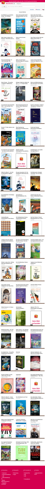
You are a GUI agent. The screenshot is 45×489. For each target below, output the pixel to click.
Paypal (14, 474)
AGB (2, 476)
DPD (24, 476)
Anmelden (32, 9)
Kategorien (19, 3)
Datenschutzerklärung (6, 474)
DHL (24, 474)
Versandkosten (26, 479)
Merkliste (38, 9)
